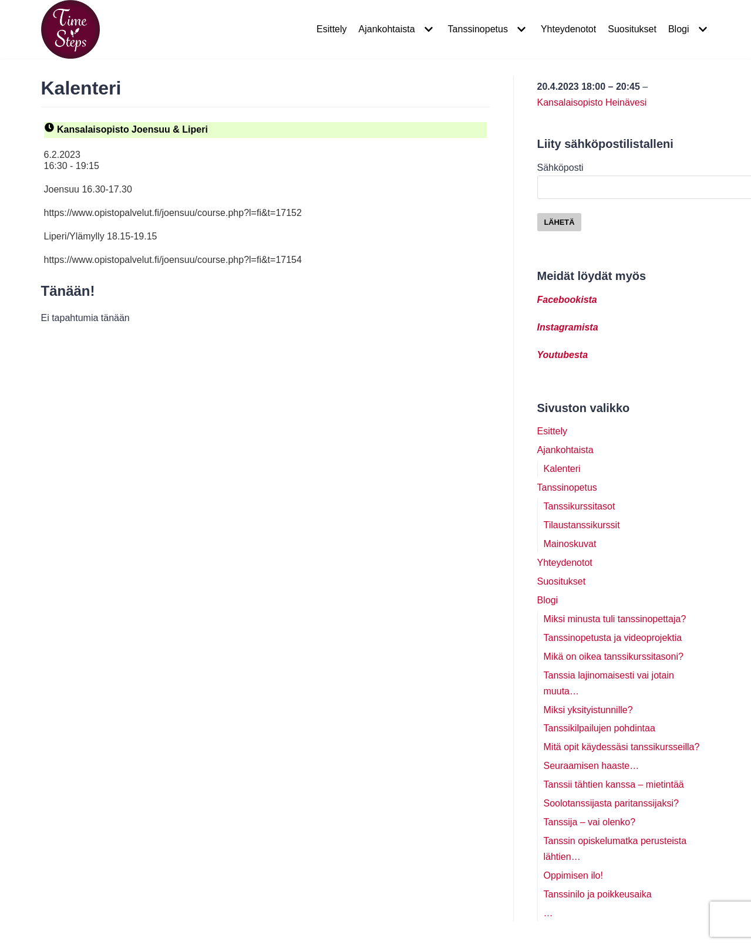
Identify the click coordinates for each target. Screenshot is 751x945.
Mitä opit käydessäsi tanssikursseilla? (622, 747)
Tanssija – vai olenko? (590, 822)
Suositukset (632, 29)
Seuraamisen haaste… (591, 766)
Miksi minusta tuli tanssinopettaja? (615, 619)
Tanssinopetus (567, 487)
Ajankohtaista (565, 450)
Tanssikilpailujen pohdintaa (599, 728)
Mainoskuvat (570, 544)
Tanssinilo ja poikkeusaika (598, 894)
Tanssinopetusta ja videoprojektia (613, 638)
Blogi (547, 600)
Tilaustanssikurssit (582, 525)
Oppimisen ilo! (573, 875)
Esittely (331, 29)
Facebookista (567, 300)
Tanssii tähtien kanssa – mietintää (614, 784)
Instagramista (567, 327)
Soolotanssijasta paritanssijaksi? (611, 803)
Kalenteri (562, 469)
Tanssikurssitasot (579, 506)
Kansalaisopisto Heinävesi (592, 102)
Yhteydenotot (568, 29)
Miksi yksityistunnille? (588, 710)
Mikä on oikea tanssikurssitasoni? (613, 657)
